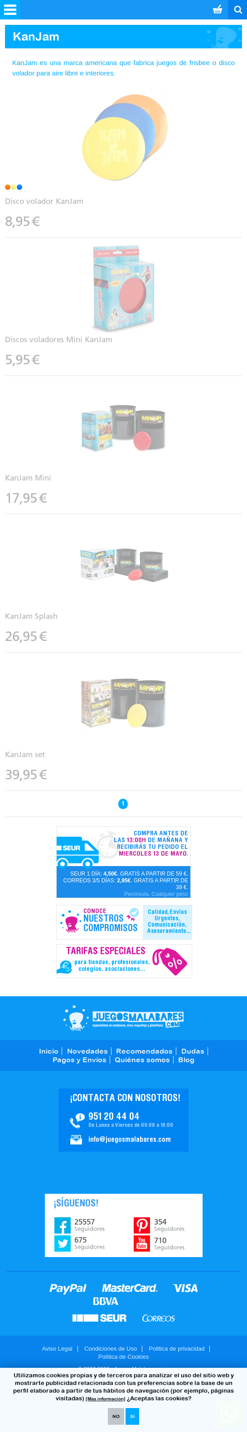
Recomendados (144, 1051)
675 (89, 1243)
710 (169, 1243)
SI (132, 1416)
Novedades (87, 1051)
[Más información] (106, 1398)
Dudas (192, 1051)
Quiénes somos (142, 1059)
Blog (186, 1059)
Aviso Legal (57, 1348)
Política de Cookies (123, 1356)
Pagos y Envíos (80, 1059)
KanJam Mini (28, 477)
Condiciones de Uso (110, 1348)
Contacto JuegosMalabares (123, 1120)
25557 (89, 1225)
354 (169, 1225)
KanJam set (25, 754)
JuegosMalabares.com (123, 1018)
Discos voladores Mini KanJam (58, 339)
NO (116, 1416)
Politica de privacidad (177, 1348)
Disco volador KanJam (44, 201)
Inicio (48, 1051)
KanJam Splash (31, 616)
